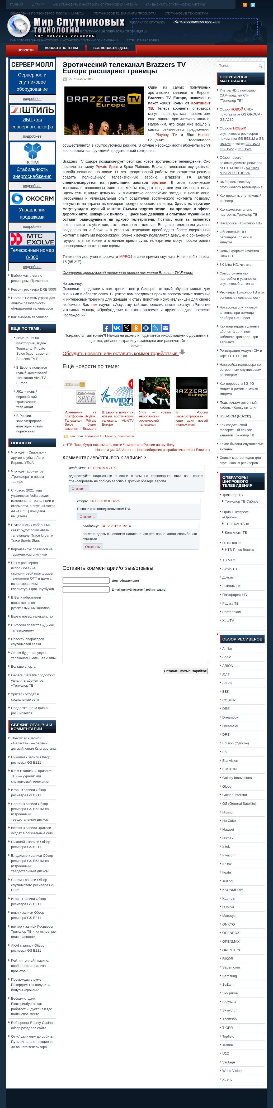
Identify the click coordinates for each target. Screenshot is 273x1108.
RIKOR (227, 959)
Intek (226, 847)
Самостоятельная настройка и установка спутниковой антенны (238, 278)
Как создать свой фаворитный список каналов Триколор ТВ (237, 430)
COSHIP (229, 700)
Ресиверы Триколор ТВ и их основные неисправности (33, 931)
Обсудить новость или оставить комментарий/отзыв (124, 353)
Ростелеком (231, 612)
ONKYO (228, 924)
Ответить (79, 489)
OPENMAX (231, 941)
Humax (227, 838)
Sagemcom (231, 967)
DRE (226, 709)
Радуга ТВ (230, 603)
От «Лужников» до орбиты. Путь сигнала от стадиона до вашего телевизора (32, 1041)
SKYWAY (229, 1002)
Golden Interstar (234, 795)
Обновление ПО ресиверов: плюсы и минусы (236, 237)
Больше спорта (23, 666)
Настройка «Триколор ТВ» (241, 223)
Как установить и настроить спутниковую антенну (95, 4)
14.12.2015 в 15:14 (116, 526)
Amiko (227, 649)
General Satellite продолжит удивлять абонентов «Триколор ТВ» (33, 680)
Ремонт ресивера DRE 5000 (33, 289)
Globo (227, 786)
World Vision (232, 1071)
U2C (225, 1054)
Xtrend (227, 1079)
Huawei (228, 829)
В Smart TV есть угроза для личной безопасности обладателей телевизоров (33, 303)
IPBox (227, 864)
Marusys (229, 916)
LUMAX (228, 907)
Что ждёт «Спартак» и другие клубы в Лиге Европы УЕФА (28, 457)
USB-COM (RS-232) (235, 416)
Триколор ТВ (232, 495)
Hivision (228, 812)
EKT (225, 752)
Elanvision (230, 761)
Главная (16, 4)
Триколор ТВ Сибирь (241, 501)
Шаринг (38, 4)
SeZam (227, 984)
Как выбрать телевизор (29, 317)
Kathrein (228, 898)
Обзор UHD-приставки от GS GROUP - (241, 114)
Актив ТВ (229, 569)
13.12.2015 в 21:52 (102, 468)
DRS (226, 734)
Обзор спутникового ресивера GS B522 (32, 885)
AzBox (227, 683)
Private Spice (107, 167)
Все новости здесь (111, 48)
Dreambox (230, 717)
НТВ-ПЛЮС (231, 543)
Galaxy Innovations (237, 778)
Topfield (228, 1036)
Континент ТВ (94, 436)
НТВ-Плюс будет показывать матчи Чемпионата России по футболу (120, 445)
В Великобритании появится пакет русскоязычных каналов (30, 602)
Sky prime (230, 993)
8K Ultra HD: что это (235, 265)
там (94, 304)
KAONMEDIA (232, 890)
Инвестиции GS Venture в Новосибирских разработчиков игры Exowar (151, 450)
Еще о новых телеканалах (32, 616)
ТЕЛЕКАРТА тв (237, 524)
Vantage (228, 1062)
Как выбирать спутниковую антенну (176, 4)
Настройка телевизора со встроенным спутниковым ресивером (240, 370)
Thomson (229, 1019)
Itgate (226, 872)
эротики (159, 182)
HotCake (229, 821)
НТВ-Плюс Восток (239, 550)
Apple (226, 657)
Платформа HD (234, 595)
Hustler (204, 135)
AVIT (226, 674)
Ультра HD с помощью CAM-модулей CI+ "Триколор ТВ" (238, 95)
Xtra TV (228, 621)
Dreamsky (230, 726)
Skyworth (229, 1010)
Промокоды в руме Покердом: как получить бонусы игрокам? (30, 984)
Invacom (229, 855)
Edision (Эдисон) (235, 743)
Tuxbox (228, 1045)
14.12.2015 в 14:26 (105, 501)
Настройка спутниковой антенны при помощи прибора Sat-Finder (239, 312)
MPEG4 (125, 256)
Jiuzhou (228, 881)
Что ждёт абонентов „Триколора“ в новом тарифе (27, 476)
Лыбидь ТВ (231, 586)
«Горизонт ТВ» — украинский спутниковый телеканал (31, 776)
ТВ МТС (228, 560)
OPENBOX (230, 933)
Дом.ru (227, 577)
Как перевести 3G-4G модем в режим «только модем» (239, 389)
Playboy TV (166, 135)
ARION (227, 666)
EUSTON (229, 769)
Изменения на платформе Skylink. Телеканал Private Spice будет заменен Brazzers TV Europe (32, 348)
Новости (26, 50)
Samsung (229, 976)
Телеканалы (126, 436)
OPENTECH (232, 950)
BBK (225, 691)
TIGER (227, 1028)
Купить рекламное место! (195, 21)
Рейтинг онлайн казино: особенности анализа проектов (30, 965)
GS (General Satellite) (239, 804)
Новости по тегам (61, 48)
